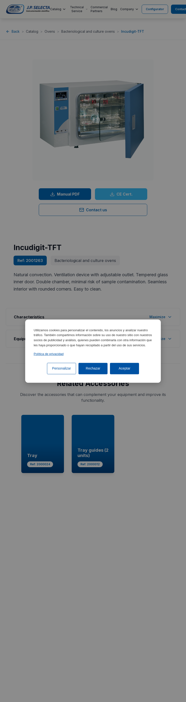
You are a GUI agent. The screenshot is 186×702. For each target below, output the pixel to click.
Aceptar (124, 368)
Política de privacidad (49, 354)
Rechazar (93, 368)
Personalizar (61, 368)
